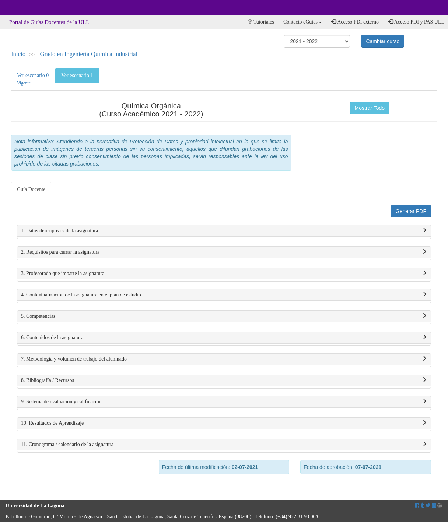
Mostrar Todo (370, 108)
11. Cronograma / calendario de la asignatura (224, 444)
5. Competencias (224, 316)
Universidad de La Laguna (26, 7)
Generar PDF (411, 211)
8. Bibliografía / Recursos (224, 380)
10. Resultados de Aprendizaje (224, 423)
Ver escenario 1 (77, 75)
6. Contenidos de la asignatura (224, 337)
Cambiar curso (382, 41)
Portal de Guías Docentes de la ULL (49, 22)
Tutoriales (261, 22)
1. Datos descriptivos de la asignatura (224, 230)
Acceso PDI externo (354, 22)
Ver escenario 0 (33, 79)
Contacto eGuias (302, 22)
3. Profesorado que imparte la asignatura (224, 273)
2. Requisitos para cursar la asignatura (224, 252)
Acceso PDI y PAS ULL (416, 22)
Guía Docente (31, 189)
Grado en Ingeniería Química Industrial (89, 54)
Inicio (18, 54)
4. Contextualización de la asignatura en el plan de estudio (224, 295)
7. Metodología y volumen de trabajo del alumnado (224, 359)
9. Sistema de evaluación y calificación (224, 402)
